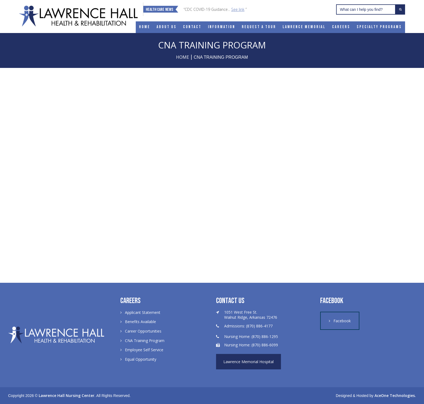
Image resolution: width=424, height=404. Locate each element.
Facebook (342, 320)
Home (144, 26)
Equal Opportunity (140, 359)
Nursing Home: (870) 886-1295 (251, 336)
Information (221, 26)
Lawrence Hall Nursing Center (66, 395)
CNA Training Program (144, 340)
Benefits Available (140, 321)
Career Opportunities (143, 331)
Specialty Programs (379, 26)
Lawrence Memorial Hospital (248, 361)
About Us (167, 26)
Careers (341, 26)
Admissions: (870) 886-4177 (248, 326)
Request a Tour (259, 26)
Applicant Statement (142, 312)
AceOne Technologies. (395, 395)
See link (237, 9)
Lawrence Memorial (304, 26)
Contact (192, 26)
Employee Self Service (144, 349)
